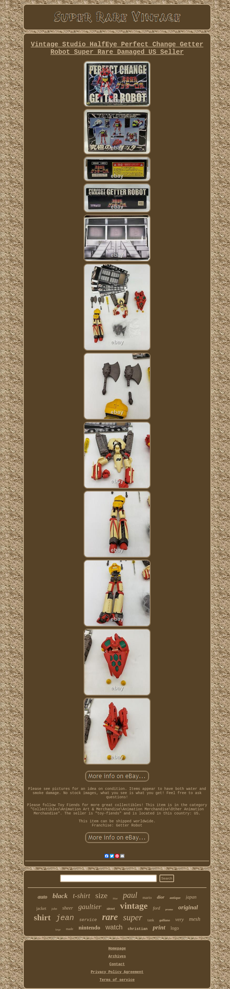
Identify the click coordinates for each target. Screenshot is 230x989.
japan (191, 897)
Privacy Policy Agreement (117, 972)
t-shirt (81, 896)
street (111, 909)
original (188, 907)
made (69, 929)
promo (169, 909)
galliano (164, 920)
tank (150, 920)
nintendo (89, 927)
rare (110, 917)
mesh (194, 919)
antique (175, 898)
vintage (134, 906)
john (54, 909)
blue (115, 898)
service (88, 920)
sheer (67, 908)
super (132, 917)
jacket (41, 908)
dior (160, 897)
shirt (42, 917)
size (101, 895)
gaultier (89, 907)
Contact (117, 964)
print (159, 927)
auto (42, 897)
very (179, 919)
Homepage (117, 948)
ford (156, 908)
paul (130, 895)
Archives (117, 956)
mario (147, 897)
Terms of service (117, 980)
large (58, 929)
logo (175, 928)
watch (114, 927)
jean (65, 918)
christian (138, 929)
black (60, 896)
